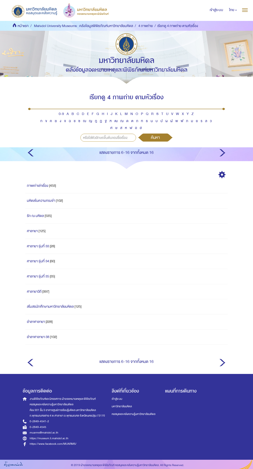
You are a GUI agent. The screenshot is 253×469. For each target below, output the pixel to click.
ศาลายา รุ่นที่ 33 (38, 246)
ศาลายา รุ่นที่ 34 (38, 261)
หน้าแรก (23, 26)
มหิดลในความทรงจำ (41, 201)
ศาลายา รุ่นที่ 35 (38, 276)
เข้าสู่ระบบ (117, 398)
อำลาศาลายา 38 (38, 337)
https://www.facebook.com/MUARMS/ (53, 443)
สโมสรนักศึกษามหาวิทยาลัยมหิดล (50, 307)
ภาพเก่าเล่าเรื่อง (37, 186)
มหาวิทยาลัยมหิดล (122, 406)
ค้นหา (155, 137)
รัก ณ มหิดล (35, 216)
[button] (233, 10)
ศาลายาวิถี (34, 292)
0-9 (61, 114)
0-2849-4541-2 (39, 421)
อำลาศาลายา (36, 322)
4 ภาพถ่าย (145, 26)
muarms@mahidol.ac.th (44, 432)
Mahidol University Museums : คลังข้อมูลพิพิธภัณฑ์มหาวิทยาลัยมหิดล (83, 26)
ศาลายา (32, 231)
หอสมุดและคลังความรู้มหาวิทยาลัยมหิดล (133, 414)
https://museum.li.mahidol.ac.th (49, 438)
